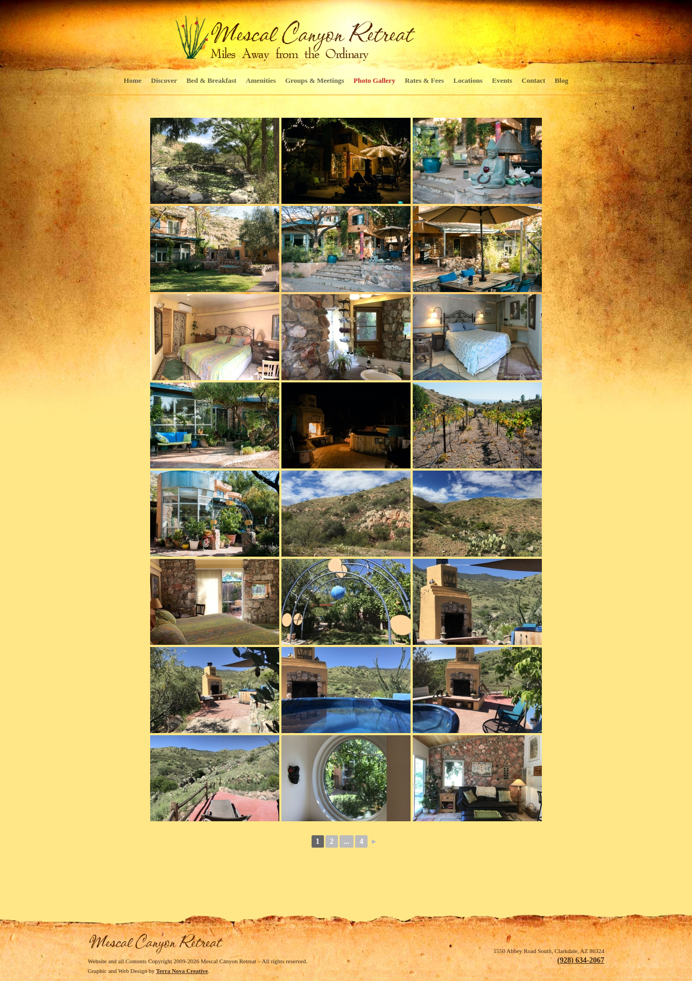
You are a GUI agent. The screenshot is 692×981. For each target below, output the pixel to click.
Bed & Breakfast (211, 80)
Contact (533, 80)
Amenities (261, 80)
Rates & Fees (424, 80)
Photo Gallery (375, 80)
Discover (164, 80)
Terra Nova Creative (182, 971)
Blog (561, 80)
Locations (468, 80)
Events (502, 80)
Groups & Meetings (314, 80)
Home (133, 80)
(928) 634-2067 (581, 960)
